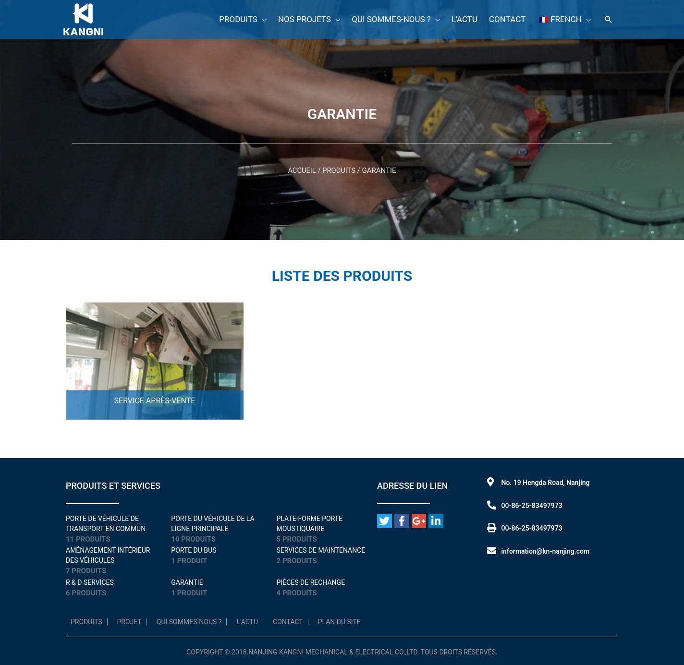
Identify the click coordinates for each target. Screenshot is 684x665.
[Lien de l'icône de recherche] (608, 19)
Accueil (301, 170)
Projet (129, 621)
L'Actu (247, 621)
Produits (339, 170)
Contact (288, 621)
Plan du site (339, 621)
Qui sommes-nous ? (189, 621)
